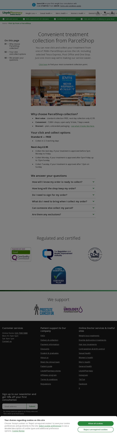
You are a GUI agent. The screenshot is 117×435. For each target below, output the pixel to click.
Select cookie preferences (50, 426)
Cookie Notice (18, 431)
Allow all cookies (95, 423)
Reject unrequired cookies (96, 429)
